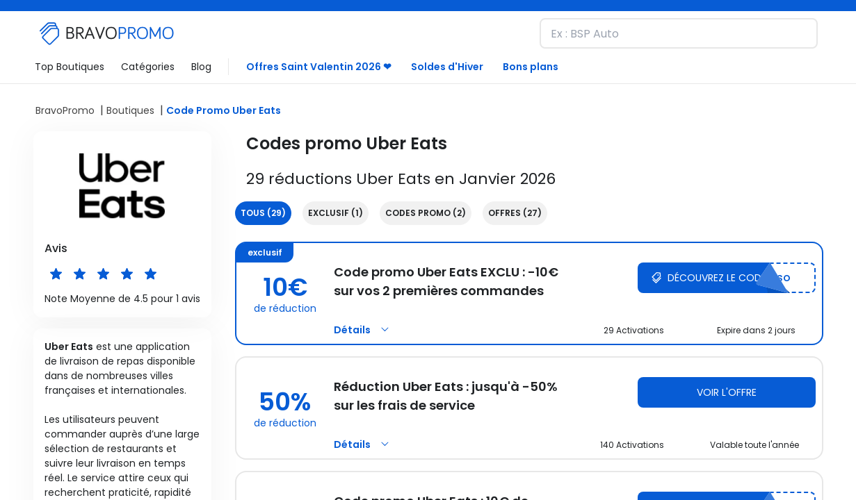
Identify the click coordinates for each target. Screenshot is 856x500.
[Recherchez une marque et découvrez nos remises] (679, 33)
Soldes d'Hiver (447, 67)
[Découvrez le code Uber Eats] (727, 277)
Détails (363, 330)
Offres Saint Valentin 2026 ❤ (318, 67)
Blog (201, 67)
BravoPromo (65, 110)
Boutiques (130, 110)
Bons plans (530, 67)
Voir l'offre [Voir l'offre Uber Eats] (727, 392)
